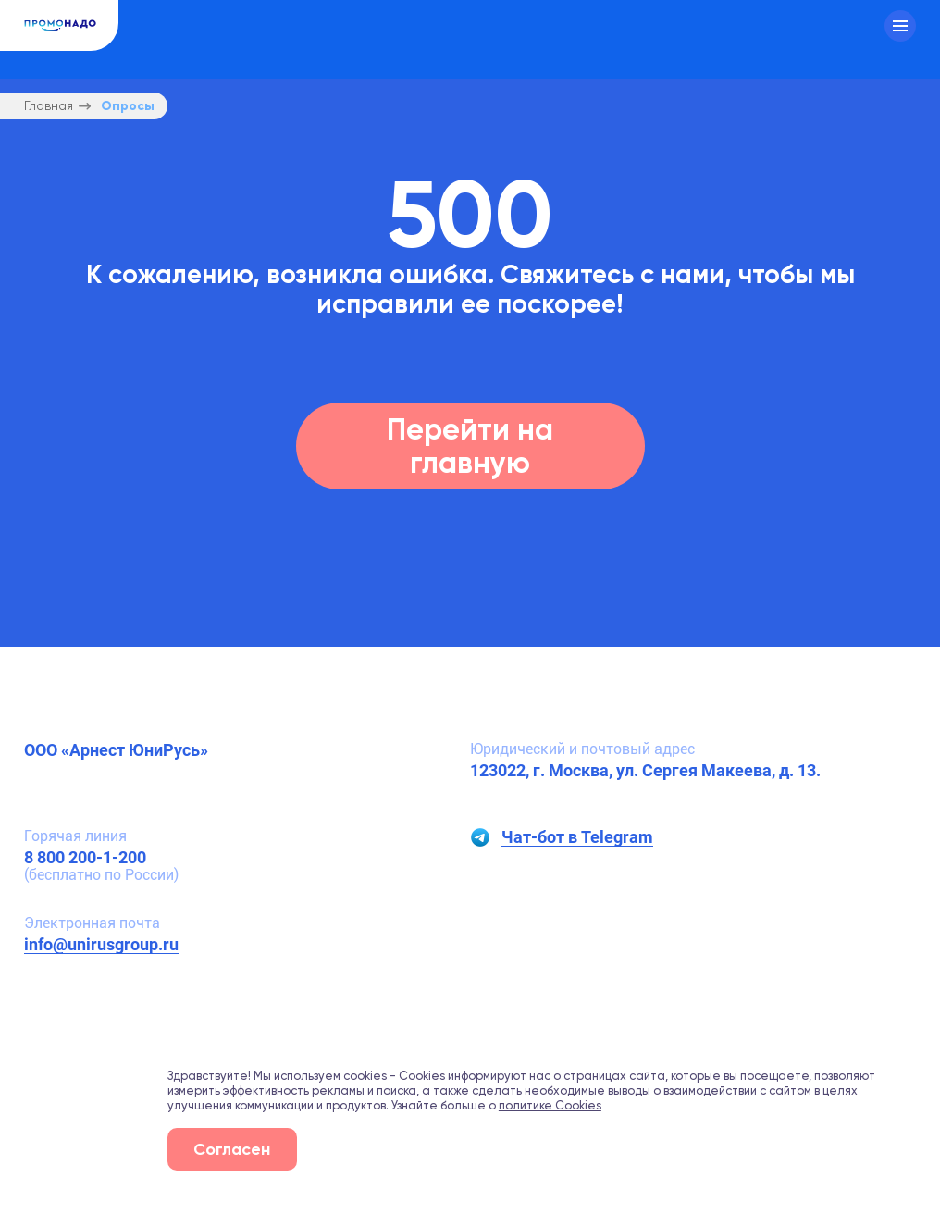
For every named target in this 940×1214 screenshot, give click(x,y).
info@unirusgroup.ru (101, 944)
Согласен (231, 1148)
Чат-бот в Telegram (577, 837)
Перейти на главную (470, 445)
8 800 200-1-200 (85, 857)
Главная (48, 106)
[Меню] (900, 26)
